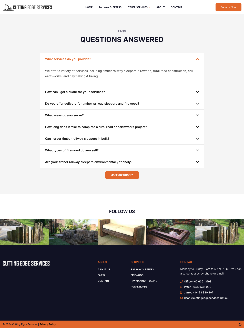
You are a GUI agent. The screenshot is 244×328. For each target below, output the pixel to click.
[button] (122, 59)
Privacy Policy (48, 324)
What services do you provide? (68, 59)
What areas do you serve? (64, 115)
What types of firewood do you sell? (72, 150)
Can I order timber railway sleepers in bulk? (77, 138)
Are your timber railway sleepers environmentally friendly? (89, 162)
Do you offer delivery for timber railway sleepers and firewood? (92, 103)
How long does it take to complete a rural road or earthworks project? (96, 127)
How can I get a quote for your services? (75, 92)
